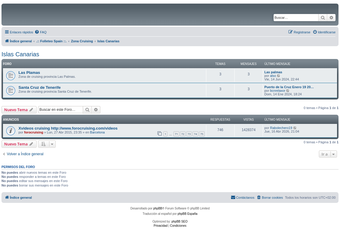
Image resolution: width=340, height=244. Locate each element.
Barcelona (97, 132)
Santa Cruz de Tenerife (39, 87)
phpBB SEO (179, 221)
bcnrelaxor (277, 90)
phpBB (157, 208)
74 (195, 134)
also (273, 75)
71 (176, 134)
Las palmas (273, 72)
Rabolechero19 (281, 128)
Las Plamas (29, 72)
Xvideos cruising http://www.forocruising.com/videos (68, 128)
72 (182, 134)
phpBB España (187, 213)
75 (201, 134)
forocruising (33, 132)
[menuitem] (40, 32)
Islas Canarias (20, 54)
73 (189, 134)
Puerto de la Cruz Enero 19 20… (289, 87)
